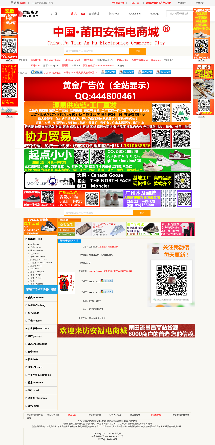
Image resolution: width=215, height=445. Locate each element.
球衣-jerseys (34, 336)
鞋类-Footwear (36, 297)
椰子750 (76, 65)
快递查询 (182, 3)
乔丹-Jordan (35, 247)
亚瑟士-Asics (36, 265)
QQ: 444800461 (45, 72)
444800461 (112, 439)
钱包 (32, 281)
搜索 (138, 51)
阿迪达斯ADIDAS (105, 60)
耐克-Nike (34, 244)
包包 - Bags (35, 275)
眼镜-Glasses (35, 367)
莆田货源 (117, 433)
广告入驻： (23, 72)
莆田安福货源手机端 (44, 3)
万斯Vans (35, 65)
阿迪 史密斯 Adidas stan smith (98, 65)
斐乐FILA (168, 60)
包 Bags (154, 13)
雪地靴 (65, 65)
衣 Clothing (134, 13)
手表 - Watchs (36, 284)
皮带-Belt (33, 351)
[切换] (23, 3)
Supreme (156, 60)
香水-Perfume (35, 382)
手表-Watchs (35, 320)
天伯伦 (120, 65)
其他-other (33, 405)
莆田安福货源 (95, 415)
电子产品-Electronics (39, 374)
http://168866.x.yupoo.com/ (101, 255)
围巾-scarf (33, 390)
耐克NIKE (88, 60)
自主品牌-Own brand (39, 328)
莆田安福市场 (53, 415)
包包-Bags (33, 313)
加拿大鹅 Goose (140, 60)
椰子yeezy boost (52, 60)
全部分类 (94, 13)
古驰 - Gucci (35, 278)
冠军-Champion (50, 65)
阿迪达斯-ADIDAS (38, 259)
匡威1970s (36, 60)
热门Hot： (24, 60)
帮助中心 (200, 3)
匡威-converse (36, 250)
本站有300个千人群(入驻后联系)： (80, 72)
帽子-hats (33, 359)
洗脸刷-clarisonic (37, 398)
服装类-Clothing (36, 305)
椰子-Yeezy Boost (38, 256)
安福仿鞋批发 (115, 415)
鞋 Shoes (114, 13)
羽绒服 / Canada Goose (41, 262)
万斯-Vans (34, 253)
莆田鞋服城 (135, 415)
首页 (53, 13)
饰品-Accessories (37, 344)
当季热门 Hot (35, 239)
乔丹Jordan (122, 60)
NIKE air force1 (72, 60)
